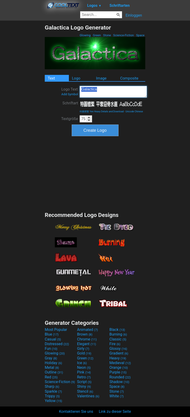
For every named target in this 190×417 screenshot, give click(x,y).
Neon (84, 367)
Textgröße (69, 119)
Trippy (52, 396)
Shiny (84, 386)
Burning (118, 334)
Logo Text (69, 91)
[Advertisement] (22, 94)
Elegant (86, 344)
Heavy (117, 358)
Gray (51, 358)
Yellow (53, 401)
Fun (51, 348)
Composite (129, 78)
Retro (84, 377)
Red (51, 377)
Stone (107, 35)
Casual (53, 339)
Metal (52, 367)
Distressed (57, 344)
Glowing (85, 35)
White (116, 396)
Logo (76, 78)
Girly (83, 348)
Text (51, 78)
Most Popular (56, 329)
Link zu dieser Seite (115, 411)
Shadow (119, 382)
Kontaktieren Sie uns (76, 411)
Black (117, 329)
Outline (54, 372)
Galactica (113, 92)
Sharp (52, 386)
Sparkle (53, 391)
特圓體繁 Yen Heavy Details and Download (102, 111)
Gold (84, 353)
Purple (118, 372)
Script (84, 382)
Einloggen (134, 15)
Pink (84, 372)
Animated (87, 329)
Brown (84, 334)
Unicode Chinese (134, 111)
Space (140, 35)
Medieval (120, 363)
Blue (52, 334)
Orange (118, 367)
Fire (114, 344)
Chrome (87, 339)
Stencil (85, 391)
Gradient (118, 353)
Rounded (120, 377)
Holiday (53, 363)
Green (97, 35)
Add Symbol (69, 94)
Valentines (88, 396)
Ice (82, 363)
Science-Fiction (123, 35)
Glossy (118, 348)
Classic (117, 339)
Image (101, 78)
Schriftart (70, 103)
